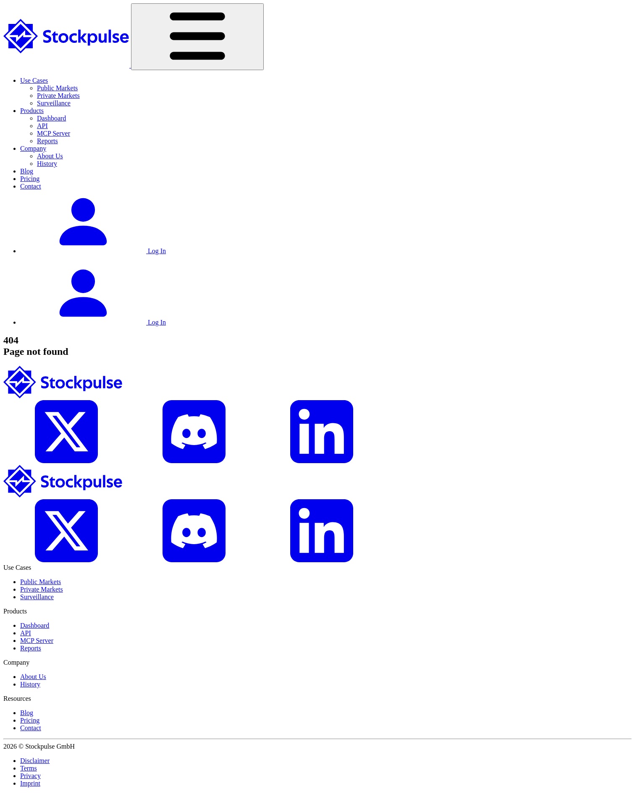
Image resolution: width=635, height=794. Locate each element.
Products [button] (32, 110)
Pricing (29, 178)
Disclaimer (35, 760)
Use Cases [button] (34, 80)
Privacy (30, 775)
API (42, 125)
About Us (50, 156)
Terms (28, 768)
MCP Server (53, 133)
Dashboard (51, 118)
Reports (47, 140)
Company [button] (33, 148)
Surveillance (54, 103)
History (47, 163)
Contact (30, 186)
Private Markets (58, 95)
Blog (26, 171)
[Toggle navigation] (197, 36)
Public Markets (57, 88)
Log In (93, 250)
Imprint (30, 783)
